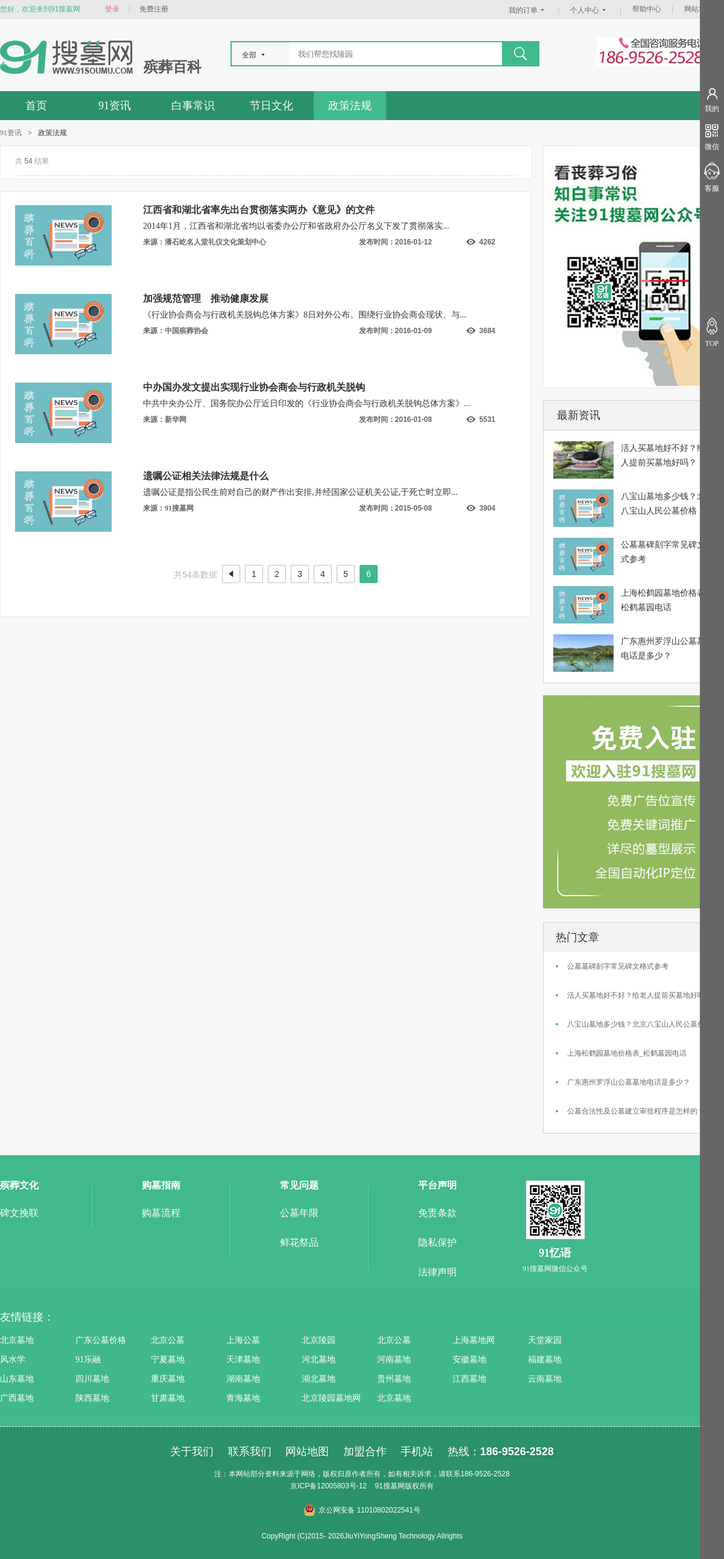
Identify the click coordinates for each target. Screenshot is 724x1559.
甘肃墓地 (168, 1398)
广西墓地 (17, 1398)
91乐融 (88, 1359)
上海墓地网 (474, 1340)
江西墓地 (469, 1378)
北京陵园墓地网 (331, 1398)
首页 (36, 106)
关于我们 (192, 1452)
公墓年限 (299, 1213)
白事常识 (193, 106)
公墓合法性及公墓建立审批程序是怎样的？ (636, 1111)
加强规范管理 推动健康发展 (205, 298)
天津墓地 (243, 1359)
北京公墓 (168, 1340)
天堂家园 (545, 1340)
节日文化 (271, 106)
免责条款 (437, 1213)
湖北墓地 (318, 1378)
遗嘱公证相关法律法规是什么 (205, 476)
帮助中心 (646, 9)
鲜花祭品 (299, 1242)
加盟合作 (365, 1452)
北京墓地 (17, 1340)
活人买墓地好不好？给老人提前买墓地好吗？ (639, 995)
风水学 (12, 1359)
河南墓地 (394, 1359)
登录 (112, 9)
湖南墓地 (243, 1378)
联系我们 (250, 1452)
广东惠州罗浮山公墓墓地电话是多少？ (628, 1082)
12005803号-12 (342, 1486)
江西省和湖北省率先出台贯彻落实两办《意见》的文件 (259, 210)
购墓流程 (161, 1213)
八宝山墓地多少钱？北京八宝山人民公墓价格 (639, 1024)
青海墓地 (243, 1398)
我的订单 (528, 10)
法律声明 (437, 1272)
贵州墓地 (394, 1378)
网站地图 (698, 9)
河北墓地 (318, 1359)
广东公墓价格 (100, 1340)
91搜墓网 (389, 1486)
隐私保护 (437, 1242)
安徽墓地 (469, 1359)
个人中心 (589, 10)
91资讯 (114, 106)
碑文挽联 (19, 1213)
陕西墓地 (92, 1398)
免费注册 (153, 9)
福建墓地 (545, 1359)
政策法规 (350, 106)
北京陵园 (318, 1340)
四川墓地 (92, 1378)
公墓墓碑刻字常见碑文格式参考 (617, 966)
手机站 (417, 1452)
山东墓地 (17, 1378)
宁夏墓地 (168, 1359)
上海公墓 (243, 1340)
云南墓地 (545, 1378)
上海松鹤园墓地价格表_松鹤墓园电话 (627, 1053)
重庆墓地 (168, 1378)
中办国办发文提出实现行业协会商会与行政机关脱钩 (254, 387)
